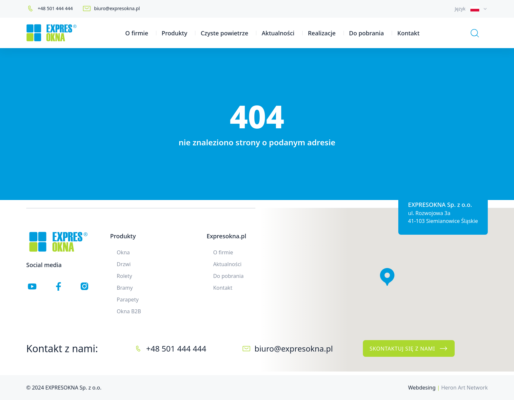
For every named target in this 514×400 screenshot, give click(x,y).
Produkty (174, 33)
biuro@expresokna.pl (117, 8)
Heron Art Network (464, 387)
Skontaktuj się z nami (408, 348)
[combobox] (471, 9)
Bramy (125, 287)
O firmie (136, 33)
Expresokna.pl (226, 236)
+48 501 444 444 (55, 8)
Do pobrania (366, 33)
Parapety (128, 299)
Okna (123, 252)
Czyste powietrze (224, 33)
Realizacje (322, 33)
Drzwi (124, 264)
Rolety (124, 276)
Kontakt (408, 33)
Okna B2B (129, 311)
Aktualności (278, 33)
